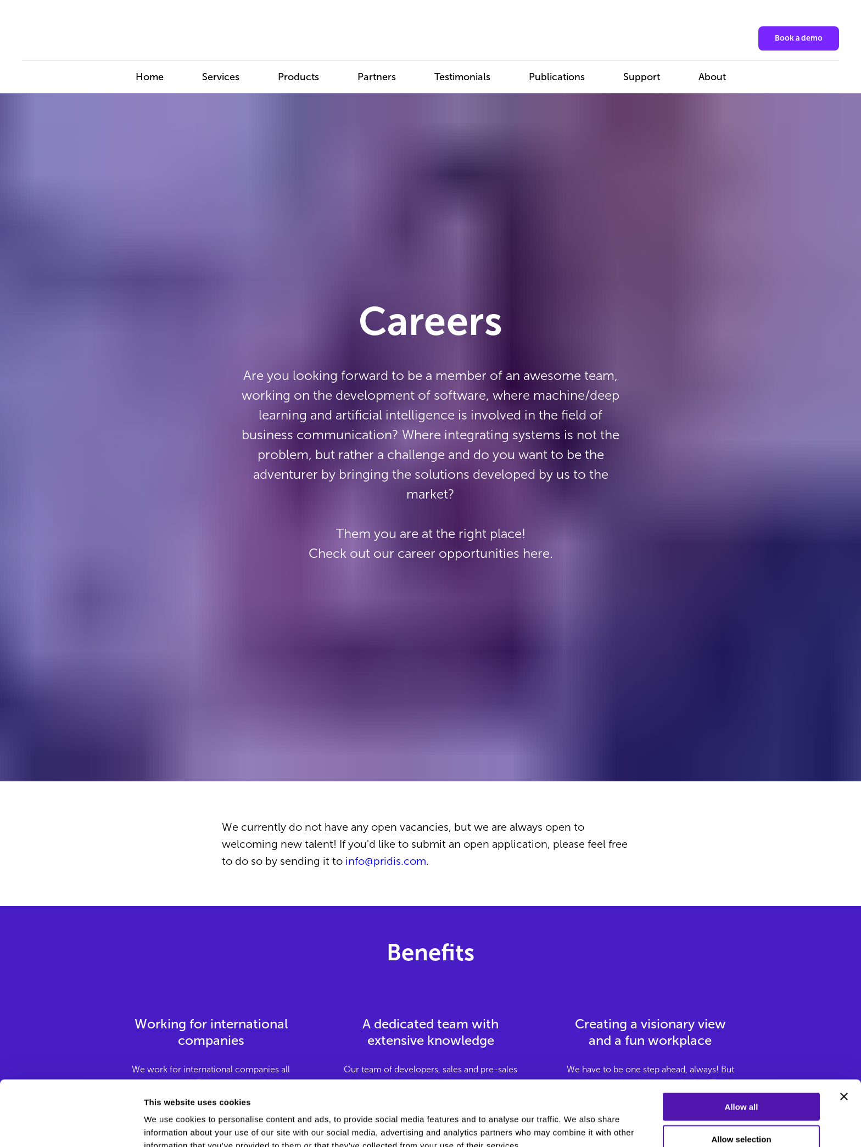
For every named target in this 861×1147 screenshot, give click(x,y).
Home (150, 77)
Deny (741, 1115)
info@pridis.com (385, 861)
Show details (576, 1125)
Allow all (741, 1050)
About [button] (712, 77)
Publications (557, 77)
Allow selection (741, 1083)
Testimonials (462, 77)
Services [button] (220, 77)
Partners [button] (376, 77)
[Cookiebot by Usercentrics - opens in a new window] (71, 1125)
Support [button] (641, 77)
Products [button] (298, 77)
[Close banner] (844, 1040)
